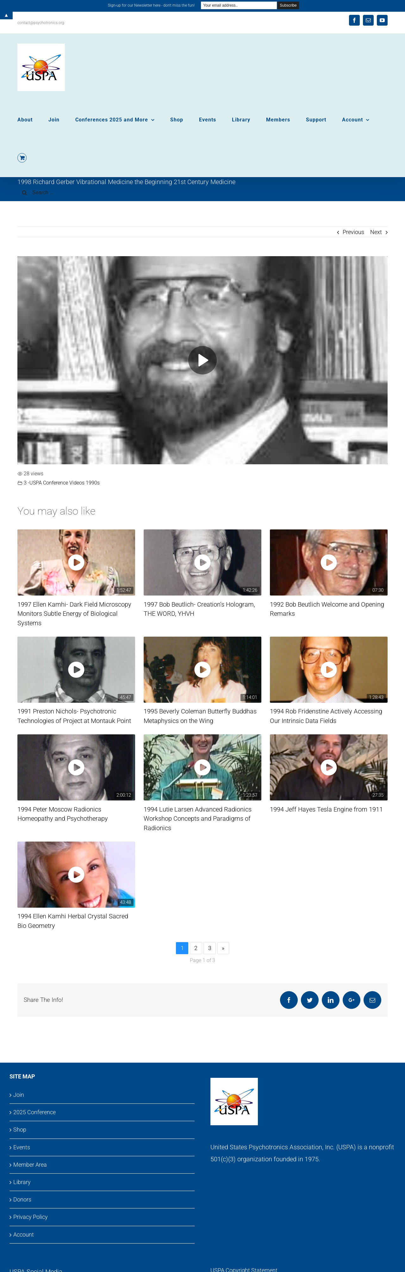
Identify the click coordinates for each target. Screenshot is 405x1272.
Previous (353, 232)
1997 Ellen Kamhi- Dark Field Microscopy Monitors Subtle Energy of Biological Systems (74, 614)
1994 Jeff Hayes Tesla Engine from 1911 (326, 809)
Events (21, 1147)
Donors (22, 1199)
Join (18, 1094)
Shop (19, 1129)
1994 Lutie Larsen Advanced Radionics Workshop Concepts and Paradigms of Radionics (198, 819)
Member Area (30, 1164)
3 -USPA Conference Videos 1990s (62, 483)
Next (376, 232)
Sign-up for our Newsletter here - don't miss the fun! (151, 5)
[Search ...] (202, 193)
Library (22, 1182)
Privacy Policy (30, 1216)
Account (23, 1234)
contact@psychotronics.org (40, 23)
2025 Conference (34, 1112)
